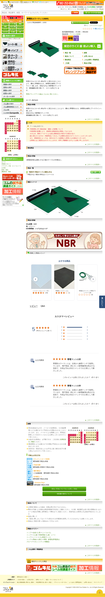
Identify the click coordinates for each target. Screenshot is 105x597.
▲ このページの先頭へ (92, 119)
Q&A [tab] (43, 306)
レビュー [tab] (34, 306)
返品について (69, 56)
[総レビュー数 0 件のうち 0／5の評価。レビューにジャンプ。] (93, 28)
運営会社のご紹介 (22, 577)
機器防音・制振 (6, 171)
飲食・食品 (5, 170)
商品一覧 (68, 53)
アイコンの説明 (75, 34)
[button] (35, 279)
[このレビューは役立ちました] (92, 377)
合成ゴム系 (36, 532)
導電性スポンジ (6, 164)
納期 (85, 53)
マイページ (72, 9)
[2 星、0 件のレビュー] (74, 336)
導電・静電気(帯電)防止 (52, 539)
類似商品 (68, 60)
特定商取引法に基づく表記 (44, 582)
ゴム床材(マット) (45, 537)
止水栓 (4, 168)
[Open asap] (99, 592)
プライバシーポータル (60, 582)
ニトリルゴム (46, 532)
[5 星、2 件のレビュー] (74, 327)
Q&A (102, 9)
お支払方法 (30, 579)
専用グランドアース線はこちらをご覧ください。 (42, 94)
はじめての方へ (14, 2)
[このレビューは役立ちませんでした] (96, 377)
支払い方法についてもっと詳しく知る (64, 489)
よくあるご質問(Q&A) (75, 582)
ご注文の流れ (21, 579)
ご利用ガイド (25, 2)
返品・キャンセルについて (53, 579)
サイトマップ (98, 582)
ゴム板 (35, 535)
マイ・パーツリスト (92, 9)
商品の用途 (87, 63)
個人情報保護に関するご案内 (25, 582)
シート (35, 537)
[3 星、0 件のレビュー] (74, 333)
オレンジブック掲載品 (41, 542)
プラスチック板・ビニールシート (11, 166)
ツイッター (44, 2)
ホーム (4, 2)
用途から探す (37, 539)
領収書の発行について (64, 494)
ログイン (64, 9)
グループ (30, 542)
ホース (4, 162)
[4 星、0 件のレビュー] (74, 330)
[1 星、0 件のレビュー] (74, 339)
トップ (29, 532)
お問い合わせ (88, 56)
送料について (40, 579)
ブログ (35, 2)
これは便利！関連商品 (91, 60)
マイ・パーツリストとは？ (93, 25)
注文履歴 (81, 9)
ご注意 (67, 63)
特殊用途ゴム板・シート (47, 535)
